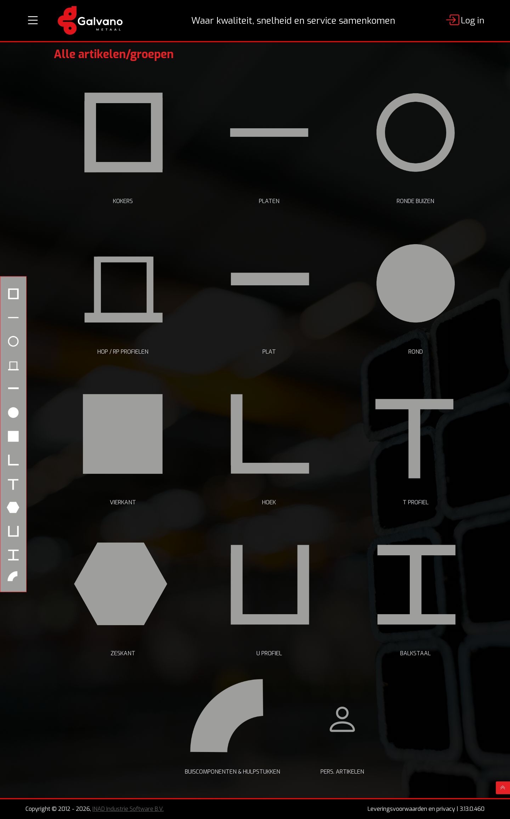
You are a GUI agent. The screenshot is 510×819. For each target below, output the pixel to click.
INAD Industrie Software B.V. (128, 809)
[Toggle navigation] (33, 20)
